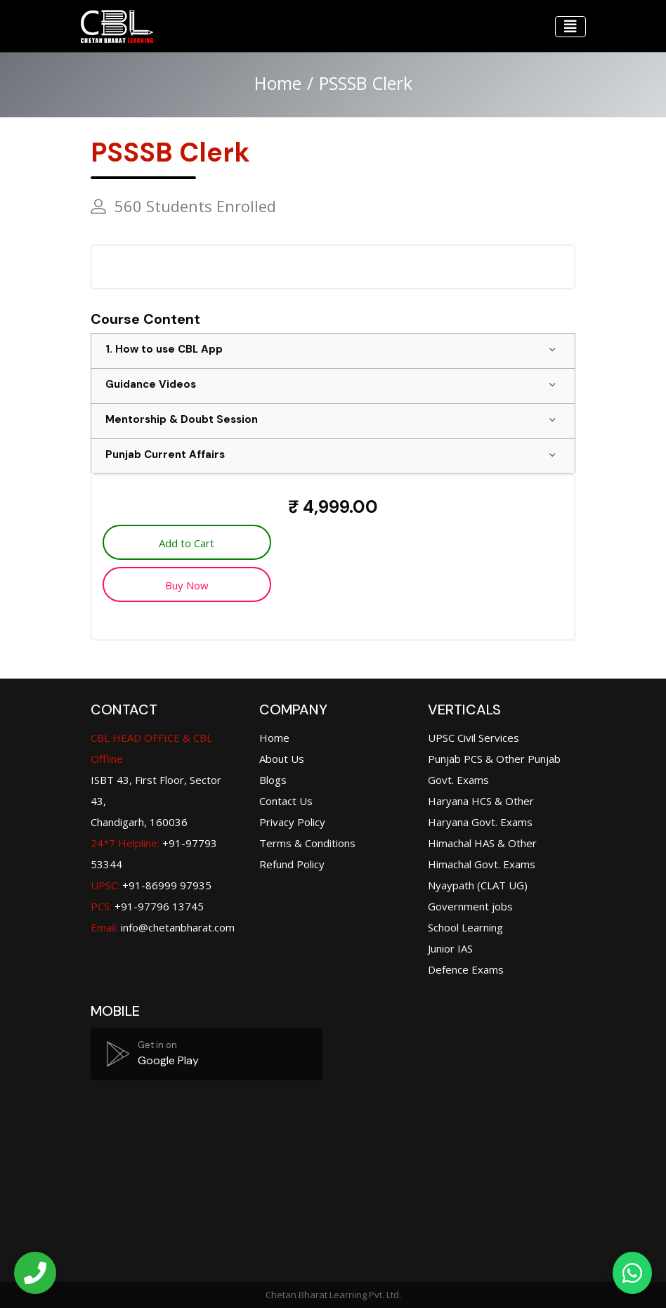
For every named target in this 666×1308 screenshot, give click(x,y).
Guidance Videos (150, 384)
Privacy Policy (292, 822)
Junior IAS (450, 948)
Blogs (273, 780)
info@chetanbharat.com (178, 927)
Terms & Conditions (307, 843)
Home (277, 83)
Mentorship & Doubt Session (181, 419)
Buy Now (185, 585)
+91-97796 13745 (147, 906)
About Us (281, 759)
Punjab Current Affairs (165, 454)
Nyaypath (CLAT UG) (478, 885)
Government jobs (470, 906)
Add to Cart (185, 543)
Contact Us (286, 801)
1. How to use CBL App (164, 349)
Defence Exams (466, 969)
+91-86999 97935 (151, 885)
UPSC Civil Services (473, 738)
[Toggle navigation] (570, 26)
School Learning (465, 927)
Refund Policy (292, 864)
